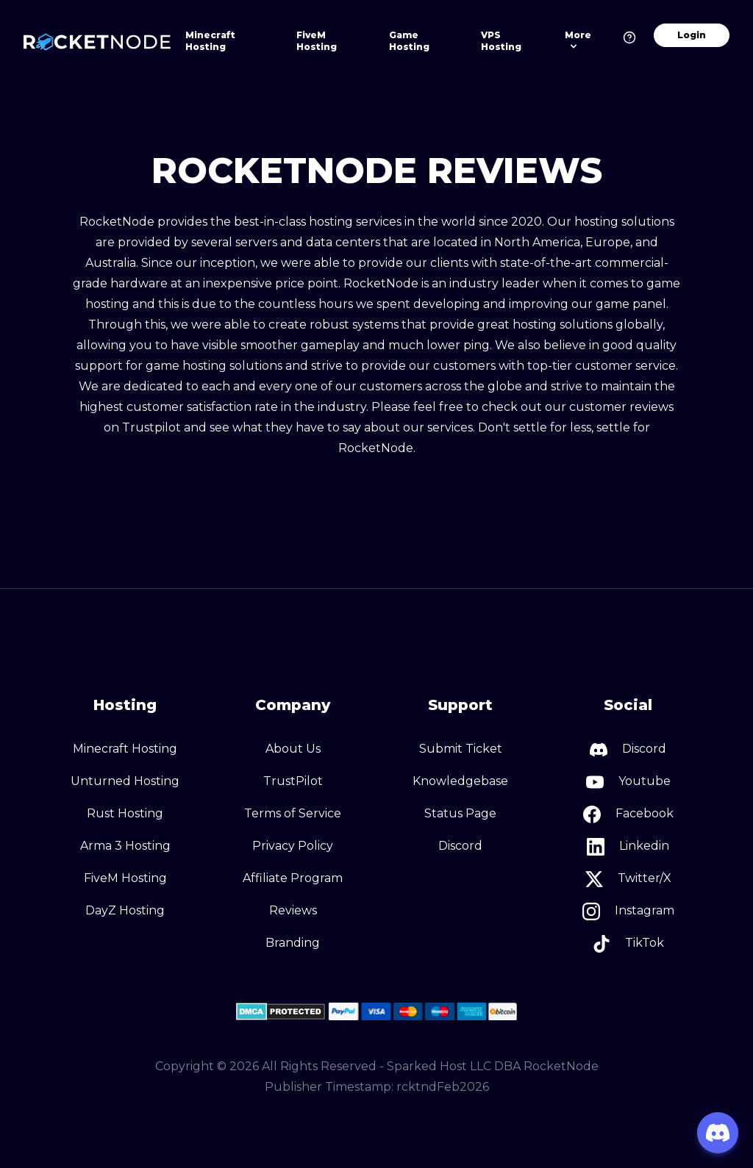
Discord (460, 846)
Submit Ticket (460, 749)
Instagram (628, 911)
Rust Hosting (125, 813)
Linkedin (628, 847)
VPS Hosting (501, 40)
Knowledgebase (460, 781)
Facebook (628, 814)
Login (691, 34)
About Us (293, 749)
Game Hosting (409, 40)
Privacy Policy (292, 846)
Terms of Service (292, 813)
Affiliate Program (293, 878)
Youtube (628, 782)
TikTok (628, 944)
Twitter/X (628, 879)
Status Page (460, 813)
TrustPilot (293, 781)
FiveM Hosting (316, 40)
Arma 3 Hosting (125, 846)
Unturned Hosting (125, 781)
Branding (292, 943)
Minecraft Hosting (210, 40)
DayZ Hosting (125, 910)
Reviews (293, 910)
